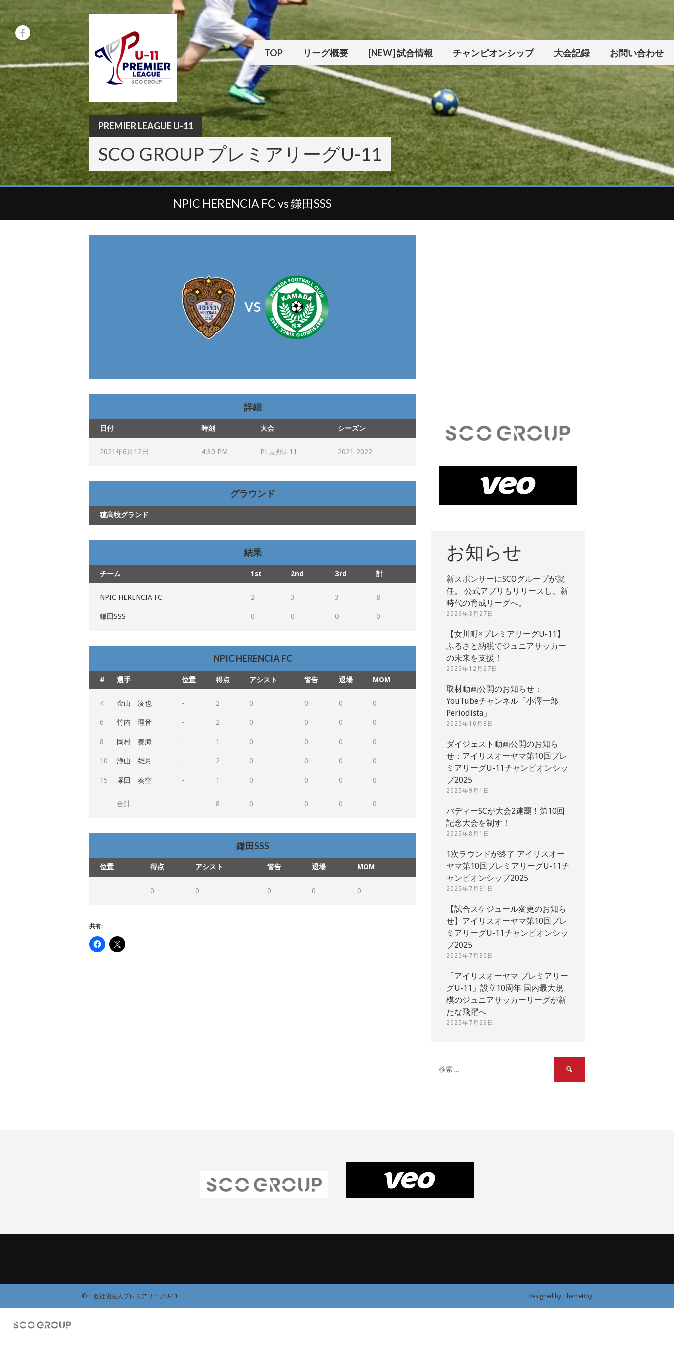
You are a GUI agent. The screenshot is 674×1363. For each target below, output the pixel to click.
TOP (273, 52)
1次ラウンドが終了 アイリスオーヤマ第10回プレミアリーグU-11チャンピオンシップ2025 (507, 866)
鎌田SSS (113, 616)
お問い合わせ (637, 52)
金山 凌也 (134, 703)
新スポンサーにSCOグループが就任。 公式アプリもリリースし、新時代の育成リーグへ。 (507, 591)
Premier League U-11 (145, 125)
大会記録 (572, 52)
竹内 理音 (134, 722)
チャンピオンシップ (493, 52)
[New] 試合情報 (400, 52)
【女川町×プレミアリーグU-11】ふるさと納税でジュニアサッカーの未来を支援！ (506, 646)
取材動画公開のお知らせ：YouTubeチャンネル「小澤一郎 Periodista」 (502, 701)
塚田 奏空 (134, 780)
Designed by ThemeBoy (560, 1296)
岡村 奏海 (134, 742)
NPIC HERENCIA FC (131, 597)
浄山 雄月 (134, 761)
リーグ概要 (325, 52)
